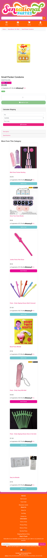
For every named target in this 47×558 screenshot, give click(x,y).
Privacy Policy (23, 524)
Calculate (23, 124)
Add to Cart (23, 102)
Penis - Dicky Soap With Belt (18, 390)
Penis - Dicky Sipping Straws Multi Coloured (22, 303)
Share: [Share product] (6, 82)
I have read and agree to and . (23, 546)
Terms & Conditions (25, 546)
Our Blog (23, 513)
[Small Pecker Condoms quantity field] (23, 97)
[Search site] (44, 18)
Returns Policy (23, 528)
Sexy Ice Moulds (14, 477)
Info (25, 88)
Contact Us (23, 516)
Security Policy (23, 531)
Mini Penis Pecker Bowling (17, 172)
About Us (23, 510)
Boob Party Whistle (15, 347)
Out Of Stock (23, 270)
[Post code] (23, 121)
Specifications (6, 135)
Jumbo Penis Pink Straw (17, 259)
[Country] (23, 117)
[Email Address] (20, 544)
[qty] (23, 114)
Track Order (23, 502)
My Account (23, 498)
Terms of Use (23, 521)
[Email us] (21, 550)
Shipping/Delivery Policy (23, 534)
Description (6, 131)
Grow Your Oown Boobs (17, 216)
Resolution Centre (23, 505)
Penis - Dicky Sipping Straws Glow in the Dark (23, 434)
